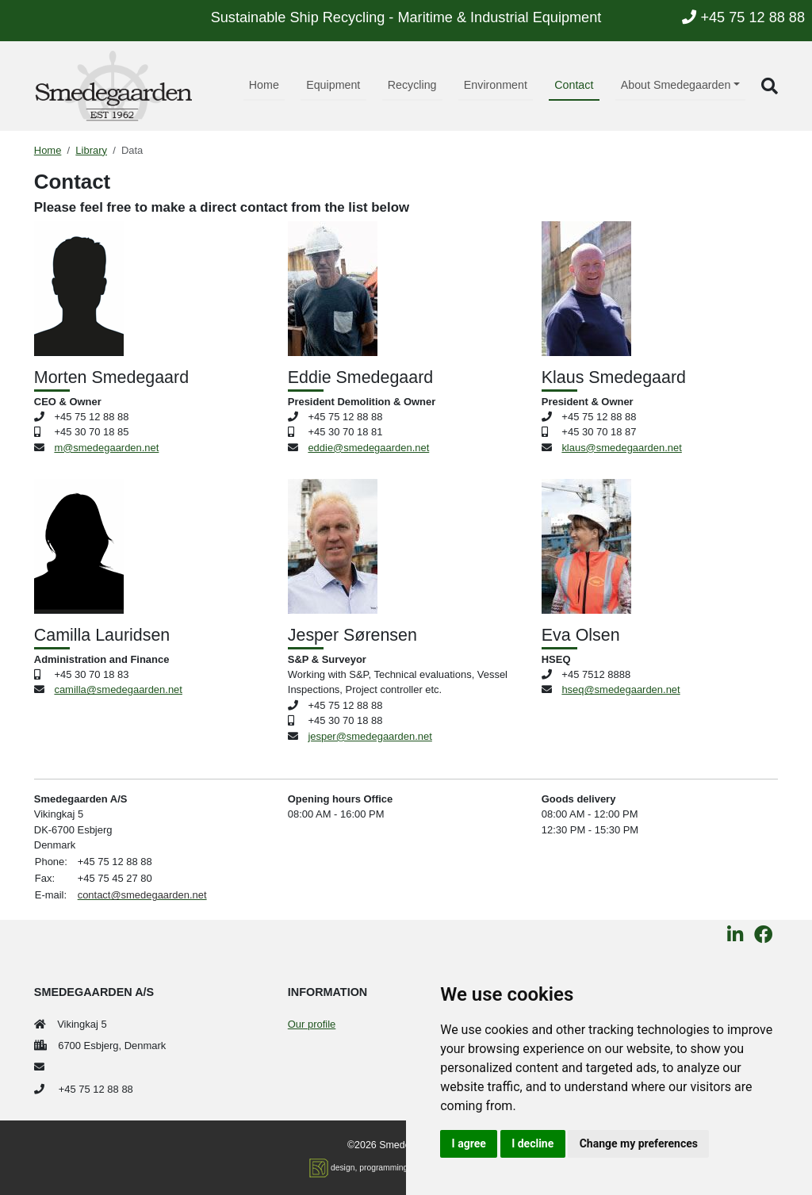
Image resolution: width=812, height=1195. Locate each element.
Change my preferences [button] (639, 1143)
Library (91, 150)
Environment (495, 85)
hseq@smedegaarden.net (620, 689)
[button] (769, 86)
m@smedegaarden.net (106, 448)
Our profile (311, 1024)
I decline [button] (532, 1143)
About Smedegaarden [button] (676, 85)
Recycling (412, 85)
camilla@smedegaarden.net (118, 689)
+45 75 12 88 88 (743, 17)
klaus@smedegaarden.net (621, 448)
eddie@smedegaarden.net (368, 448)
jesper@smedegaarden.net (369, 736)
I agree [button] (469, 1143)
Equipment (333, 85)
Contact (573, 85)
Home (264, 85)
